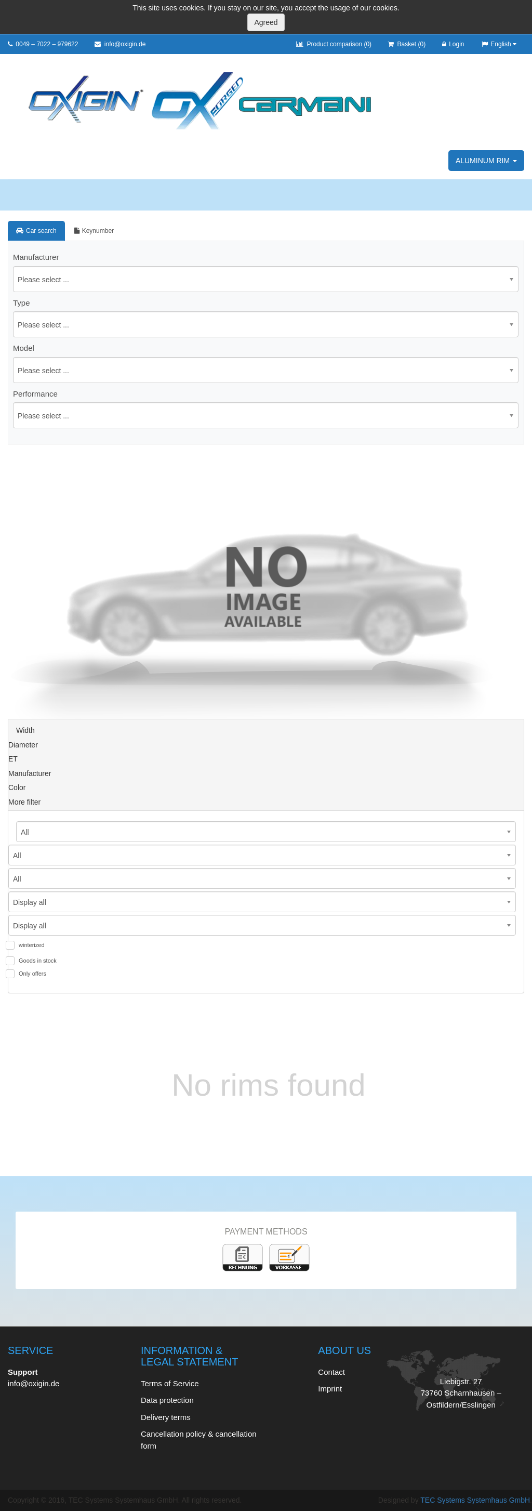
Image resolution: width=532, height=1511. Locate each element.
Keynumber (94, 230)
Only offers (32, 973)
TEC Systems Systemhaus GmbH (475, 1500)
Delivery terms (166, 1417)
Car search (36, 230)
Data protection (167, 1400)
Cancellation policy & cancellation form (199, 1439)
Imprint (330, 1388)
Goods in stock (38, 960)
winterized (32, 945)
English (498, 44)
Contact (331, 1372)
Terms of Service (170, 1383)
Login (453, 44)
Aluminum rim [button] (486, 160)
